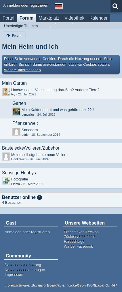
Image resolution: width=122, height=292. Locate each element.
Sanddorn (30, 130)
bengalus (28, 114)
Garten (19, 103)
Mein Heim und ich (30, 46)
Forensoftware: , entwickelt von (61, 285)
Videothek (74, 18)
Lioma (15, 184)
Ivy (13, 94)
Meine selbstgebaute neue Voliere (39, 154)
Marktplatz (49, 18)
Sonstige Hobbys (19, 172)
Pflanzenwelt (25, 123)
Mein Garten (14, 83)
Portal (8, 18)
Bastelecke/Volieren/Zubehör (30, 148)
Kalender (98, 18)
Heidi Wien (18, 159)
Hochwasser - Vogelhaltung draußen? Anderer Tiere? (55, 90)
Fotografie (19, 179)
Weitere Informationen (22, 70)
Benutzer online (19, 197)
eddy (25, 134)
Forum (27, 18)
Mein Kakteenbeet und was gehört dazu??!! (58, 110)
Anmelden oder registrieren (25, 5)
